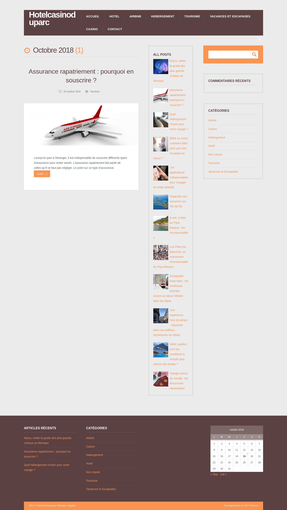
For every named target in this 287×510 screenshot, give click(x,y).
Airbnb (135, 16)
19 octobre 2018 (72, 91)
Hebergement (162, 16)
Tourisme (192, 16)
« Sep (214, 474)
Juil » (223, 474)
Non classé (215, 154)
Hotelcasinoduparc (52, 18)
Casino (92, 29)
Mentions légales (67, 505)
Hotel (114, 16)
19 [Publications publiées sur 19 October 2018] (244, 456)
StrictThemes (251, 505)
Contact (115, 29)
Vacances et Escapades (230, 16)
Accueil (92, 16)
